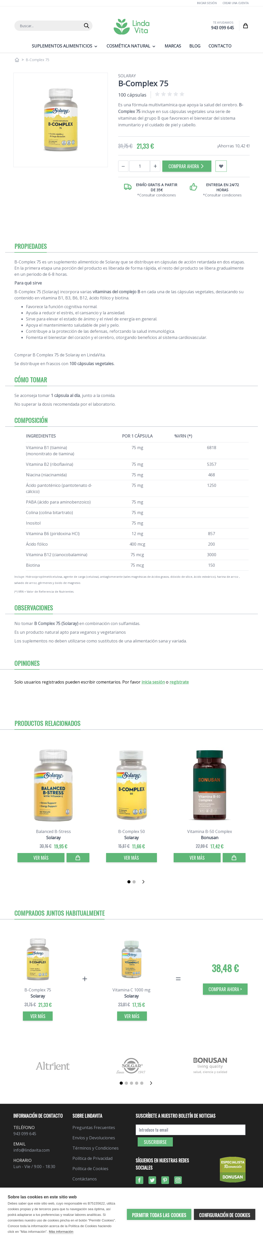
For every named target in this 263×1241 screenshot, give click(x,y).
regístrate (179, 682)
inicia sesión (153, 682)
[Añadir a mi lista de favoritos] (221, 166)
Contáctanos (84, 1179)
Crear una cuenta (235, 3)
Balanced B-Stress (53, 831)
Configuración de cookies (224, 1215)
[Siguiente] (145, 882)
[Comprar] (78, 857)
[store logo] (131, 27)
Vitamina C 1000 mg (131, 990)
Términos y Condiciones (95, 1148)
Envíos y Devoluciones (93, 1138)
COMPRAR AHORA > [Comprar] (225, 989)
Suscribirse (155, 1142)
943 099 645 (222, 28)
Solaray (127, 76)
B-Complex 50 (131, 831)
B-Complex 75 (37, 990)
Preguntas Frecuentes (93, 1127)
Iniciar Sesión (207, 3)
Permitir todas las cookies (159, 1215)
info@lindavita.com (31, 1150)
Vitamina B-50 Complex (209, 831)
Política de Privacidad (92, 1158)
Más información (61, 1232)
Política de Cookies (90, 1168)
